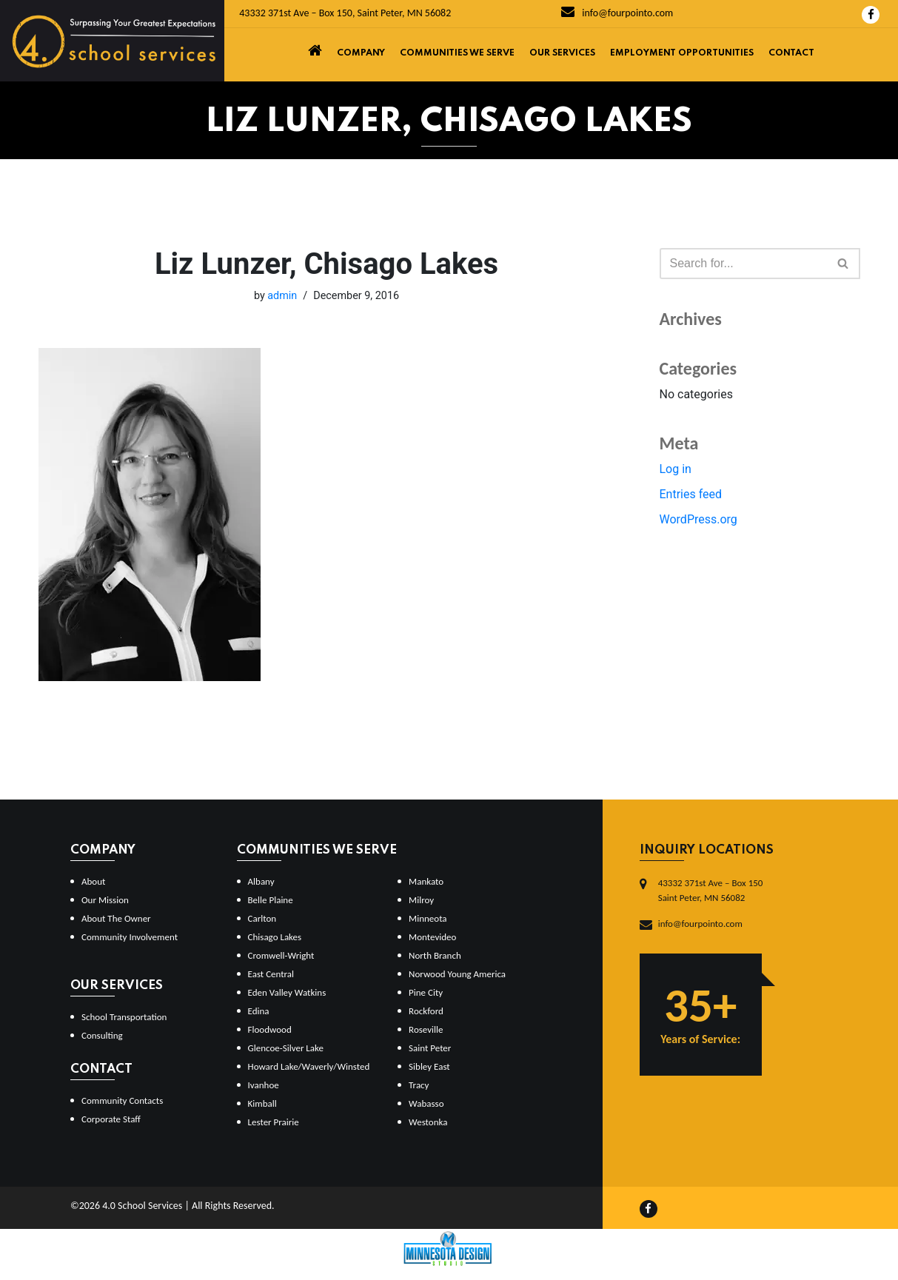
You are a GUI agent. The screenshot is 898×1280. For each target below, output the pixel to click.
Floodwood (270, 1029)
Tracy (419, 1084)
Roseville (426, 1029)
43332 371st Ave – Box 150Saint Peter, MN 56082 (710, 890)
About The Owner (116, 918)
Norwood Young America (457, 973)
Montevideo (432, 936)
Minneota (428, 918)
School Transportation (124, 1016)
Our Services (562, 53)
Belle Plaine (270, 899)
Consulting (102, 1035)
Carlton (262, 918)
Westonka (428, 1121)
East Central (271, 973)
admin (282, 295)
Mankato (426, 881)
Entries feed (691, 494)
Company (361, 53)
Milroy (421, 899)
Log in (675, 469)
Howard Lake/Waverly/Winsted (309, 1066)
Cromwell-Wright (281, 955)
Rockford (426, 1010)
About (93, 881)
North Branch (435, 955)
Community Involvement (129, 936)
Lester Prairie (273, 1121)
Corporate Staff (111, 1119)
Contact (791, 53)
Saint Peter (430, 1047)
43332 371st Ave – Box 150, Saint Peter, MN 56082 (345, 13)
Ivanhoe (263, 1084)
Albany (261, 881)
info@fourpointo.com (617, 13)
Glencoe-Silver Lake (286, 1047)
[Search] (743, 263)
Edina (258, 1010)
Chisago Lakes (275, 936)
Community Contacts (122, 1100)
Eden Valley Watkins (287, 992)
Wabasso (426, 1103)
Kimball (262, 1103)
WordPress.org (698, 519)
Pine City (426, 992)
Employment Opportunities (682, 53)
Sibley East (429, 1066)
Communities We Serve (457, 53)
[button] (842, 263)
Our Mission (105, 899)
